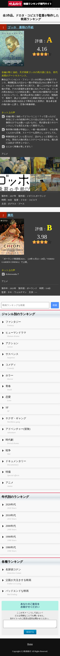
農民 (10, 215)
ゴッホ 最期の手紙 (20, 27)
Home (30, 644)
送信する (30, 632)
